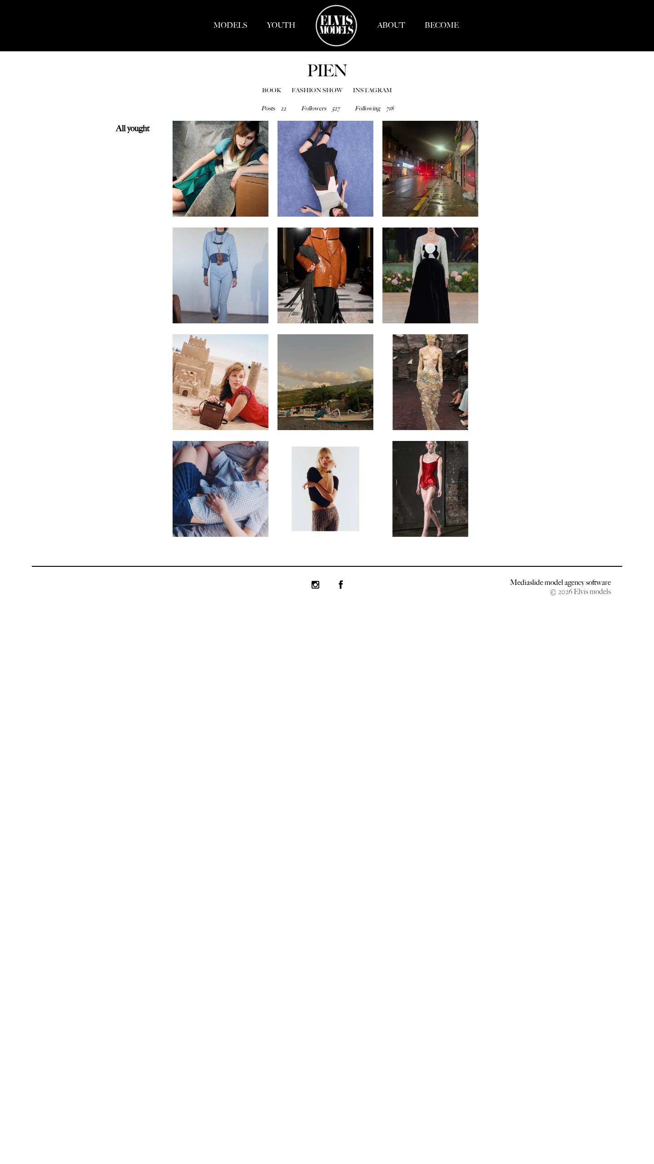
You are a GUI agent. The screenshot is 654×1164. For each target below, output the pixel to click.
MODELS (230, 25)
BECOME (442, 25)
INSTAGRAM (372, 90)
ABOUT (391, 25)
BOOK (271, 90)
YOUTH (281, 25)
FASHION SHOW (317, 90)
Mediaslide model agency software (560, 582)
